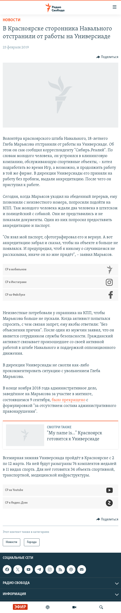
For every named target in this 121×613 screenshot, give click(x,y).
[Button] (107, 57)
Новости (11, 20)
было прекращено (68, 400)
